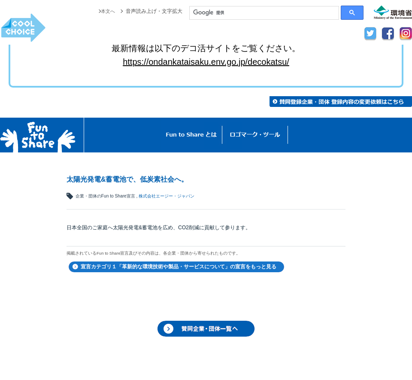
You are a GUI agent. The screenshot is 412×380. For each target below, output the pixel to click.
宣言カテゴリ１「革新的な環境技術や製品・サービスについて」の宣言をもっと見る (178, 267)
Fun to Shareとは (191, 135)
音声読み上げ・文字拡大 (154, 11)
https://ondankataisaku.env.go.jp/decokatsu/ (206, 62)
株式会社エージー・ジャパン (166, 196)
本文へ (107, 11)
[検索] (264, 13)
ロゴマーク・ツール (255, 135)
